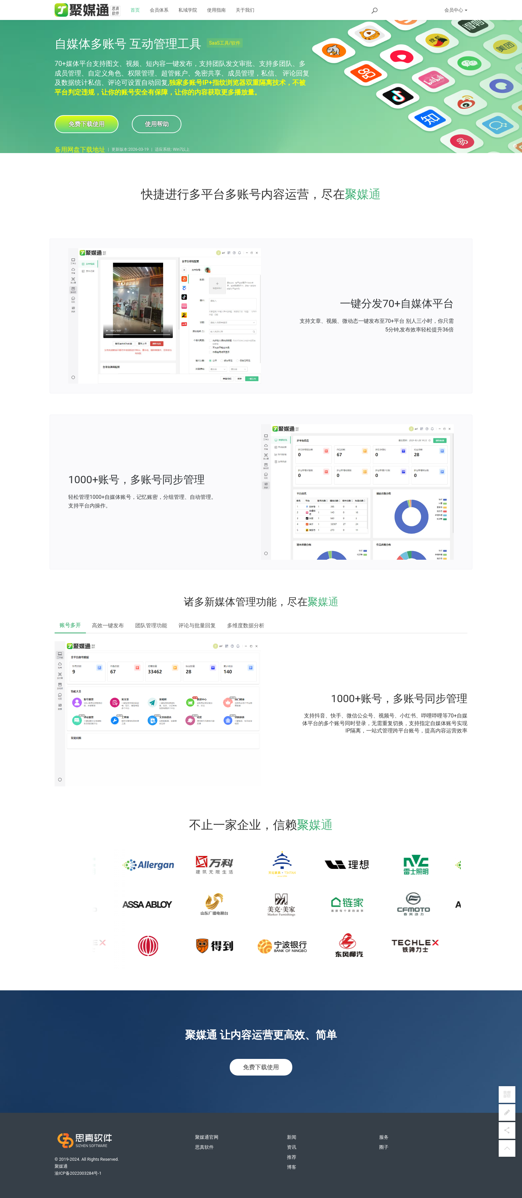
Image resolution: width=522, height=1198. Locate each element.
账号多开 (70, 625)
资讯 (291, 1147)
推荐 (291, 1157)
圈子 (384, 1147)
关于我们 (245, 10)
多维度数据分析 (245, 625)
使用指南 (216, 10)
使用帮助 (158, 123)
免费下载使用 (87, 123)
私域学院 (187, 10)
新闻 (291, 1137)
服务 (384, 1137)
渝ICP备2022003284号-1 (78, 1173)
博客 (291, 1167)
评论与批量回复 (197, 625)
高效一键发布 (108, 625)
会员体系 (159, 10)
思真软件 (204, 1147)
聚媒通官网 (206, 1137)
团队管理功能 (151, 625)
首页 (135, 10)
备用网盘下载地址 (80, 149)
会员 (455, 10)
